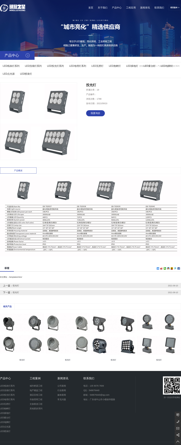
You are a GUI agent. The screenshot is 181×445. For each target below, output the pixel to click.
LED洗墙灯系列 (33, 66)
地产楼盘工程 (36, 390)
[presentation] (2, 362)
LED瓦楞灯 (97, 66)
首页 (90, 7)
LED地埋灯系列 (77, 66)
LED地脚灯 (5, 422)
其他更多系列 (36, 408)
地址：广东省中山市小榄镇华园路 (99, 399)
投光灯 (16, 285)
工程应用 (131, 7)
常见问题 (61, 399)
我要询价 (95, 113)
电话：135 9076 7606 (93, 386)
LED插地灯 (132, 66)
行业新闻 (61, 390)
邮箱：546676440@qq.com (96, 395)
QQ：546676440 (91, 390)
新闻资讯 (145, 7)
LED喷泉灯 (26, 74)
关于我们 (102, 7)
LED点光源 (9, 74)
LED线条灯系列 (11, 66)
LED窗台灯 (5, 417)
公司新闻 (61, 386)
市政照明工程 (36, 399)
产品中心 (117, 7)
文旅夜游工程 (36, 404)
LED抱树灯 (115, 66)
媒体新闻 (61, 395)
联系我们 (159, 7)
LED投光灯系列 (55, 66)
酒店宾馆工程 (36, 395)
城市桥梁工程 (36, 386)
